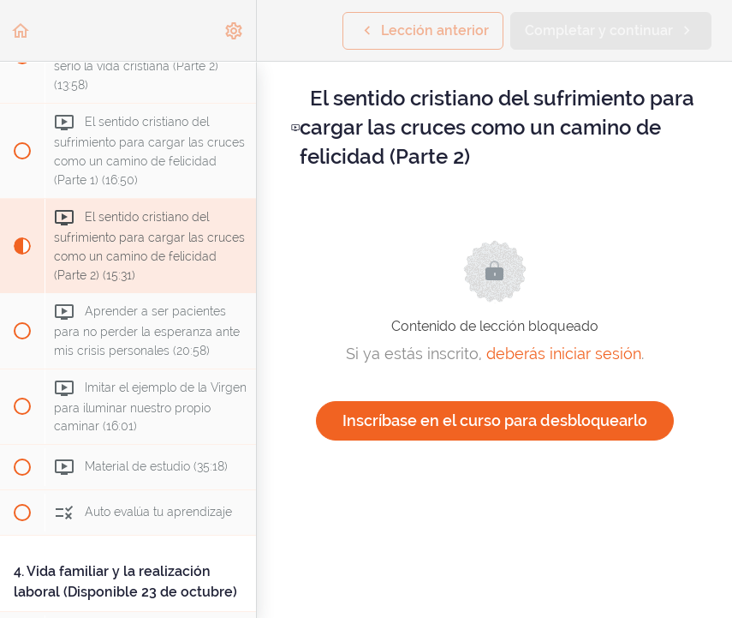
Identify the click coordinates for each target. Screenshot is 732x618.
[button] (21, 30)
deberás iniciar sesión (563, 354)
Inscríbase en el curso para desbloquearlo (494, 420)
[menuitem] (234, 30)
